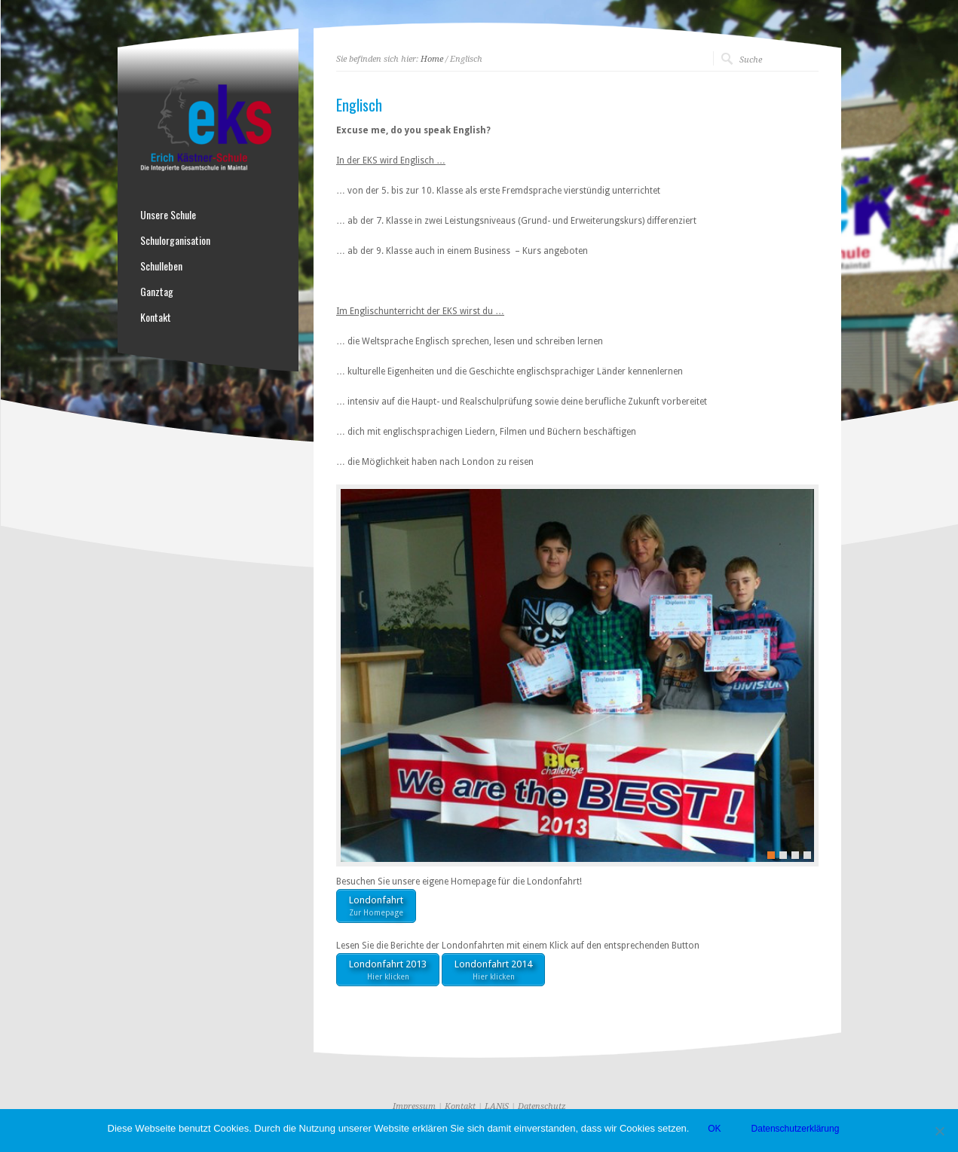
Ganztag (156, 291)
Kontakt (155, 317)
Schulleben (161, 266)
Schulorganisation (175, 240)
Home (432, 59)
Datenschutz (542, 1106)
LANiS (497, 1106)
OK (714, 1128)
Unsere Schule (168, 214)
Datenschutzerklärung (795, 1128)
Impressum (414, 1106)
